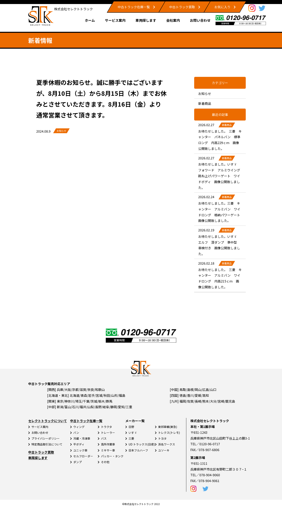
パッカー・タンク (112, 456)
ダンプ (77, 462)
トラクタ (106, 427)
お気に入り (222, 6)
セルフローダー (83, 456)
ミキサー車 (108, 450)
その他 (105, 462)
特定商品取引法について (46, 444)
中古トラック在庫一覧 (134, 6)
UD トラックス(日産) (142, 444)
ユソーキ (163, 450)
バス (104, 438)
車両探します (146, 20)
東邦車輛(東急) (167, 427)
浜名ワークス (166, 444)
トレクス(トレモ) (169, 433)
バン (76, 433)
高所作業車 (108, 444)
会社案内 (173, 20)
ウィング (79, 427)
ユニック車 (80, 450)
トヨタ (162, 438)
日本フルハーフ (138, 450)
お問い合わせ (200, 20)
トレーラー (108, 433)
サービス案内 (115, 20)
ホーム (90, 20)
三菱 (131, 438)
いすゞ (133, 433)
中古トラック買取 (182, 6)
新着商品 (204, 103)
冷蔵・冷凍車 (81, 438)
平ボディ (78, 444)
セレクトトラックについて (47, 420)
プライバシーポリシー (45, 438)
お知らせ (61, 130)
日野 (131, 427)
